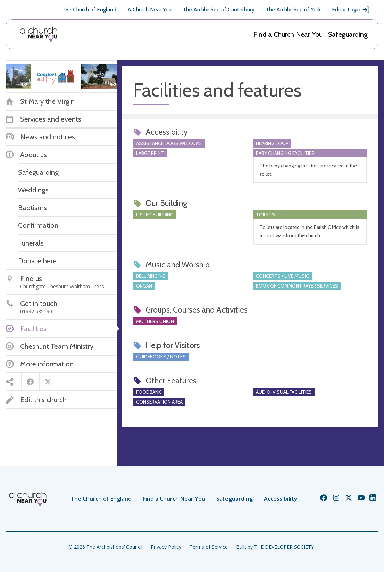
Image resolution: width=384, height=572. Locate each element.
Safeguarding (348, 34)
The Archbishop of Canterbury (218, 9)
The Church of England (89, 9)
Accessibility (280, 499)
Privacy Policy (166, 547)
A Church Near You (149, 9)
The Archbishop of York (293, 9)
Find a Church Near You (288, 34)
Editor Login (351, 10)
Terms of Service (209, 547)
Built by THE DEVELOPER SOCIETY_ (276, 547)
